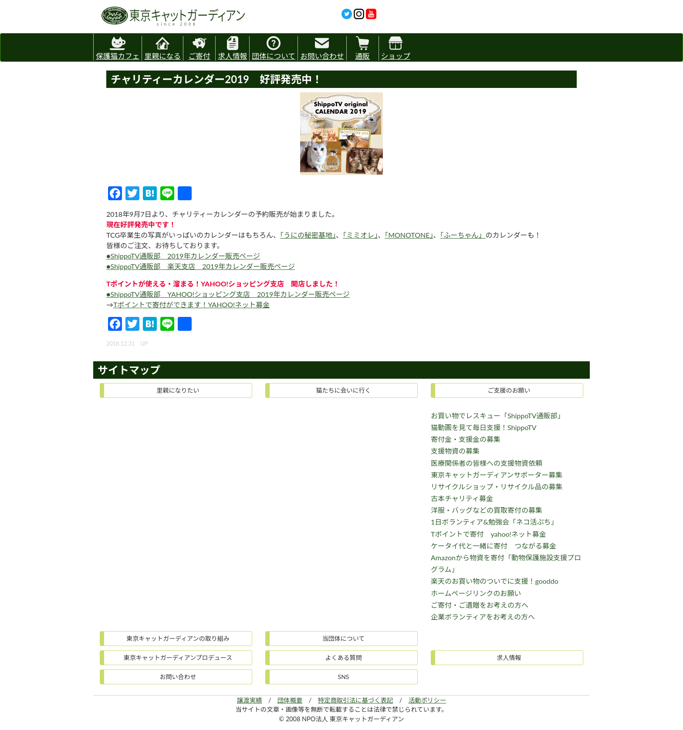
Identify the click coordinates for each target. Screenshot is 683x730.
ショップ (395, 48)
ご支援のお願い (509, 390)
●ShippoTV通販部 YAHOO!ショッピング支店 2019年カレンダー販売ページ (228, 294)
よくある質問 (343, 657)
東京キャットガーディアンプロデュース (178, 657)
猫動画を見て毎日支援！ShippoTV (484, 427)
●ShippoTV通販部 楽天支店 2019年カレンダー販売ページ (200, 266)
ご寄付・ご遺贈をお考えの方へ (479, 605)
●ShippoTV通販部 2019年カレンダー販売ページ (183, 256)
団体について (273, 48)
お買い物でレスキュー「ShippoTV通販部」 (498, 415)
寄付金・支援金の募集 (465, 439)
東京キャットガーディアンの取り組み (177, 638)
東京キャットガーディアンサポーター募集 (496, 475)
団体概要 (290, 700)
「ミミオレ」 (360, 235)
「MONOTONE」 (409, 235)
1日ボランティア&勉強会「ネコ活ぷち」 (494, 522)
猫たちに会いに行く (343, 390)
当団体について (343, 638)
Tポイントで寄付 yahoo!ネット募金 (488, 534)
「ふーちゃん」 (463, 235)
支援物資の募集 (455, 451)
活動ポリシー (427, 700)
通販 (362, 48)
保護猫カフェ (117, 47)
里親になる (162, 48)
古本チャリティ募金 (462, 498)
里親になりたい (178, 390)
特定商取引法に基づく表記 (355, 700)
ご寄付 (199, 48)
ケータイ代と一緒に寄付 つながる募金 (493, 546)
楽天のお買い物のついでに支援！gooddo (494, 581)
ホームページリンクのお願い (476, 593)
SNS (343, 676)
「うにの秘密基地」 (308, 235)
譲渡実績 (249, 700)
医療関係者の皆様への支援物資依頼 (486, 463)
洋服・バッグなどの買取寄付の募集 (486, 510)
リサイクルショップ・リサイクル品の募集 (496, 486)
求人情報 (232, 48)
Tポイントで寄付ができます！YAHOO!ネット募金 (191, 304)
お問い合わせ (322, 48)
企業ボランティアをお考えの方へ (483, 616)
